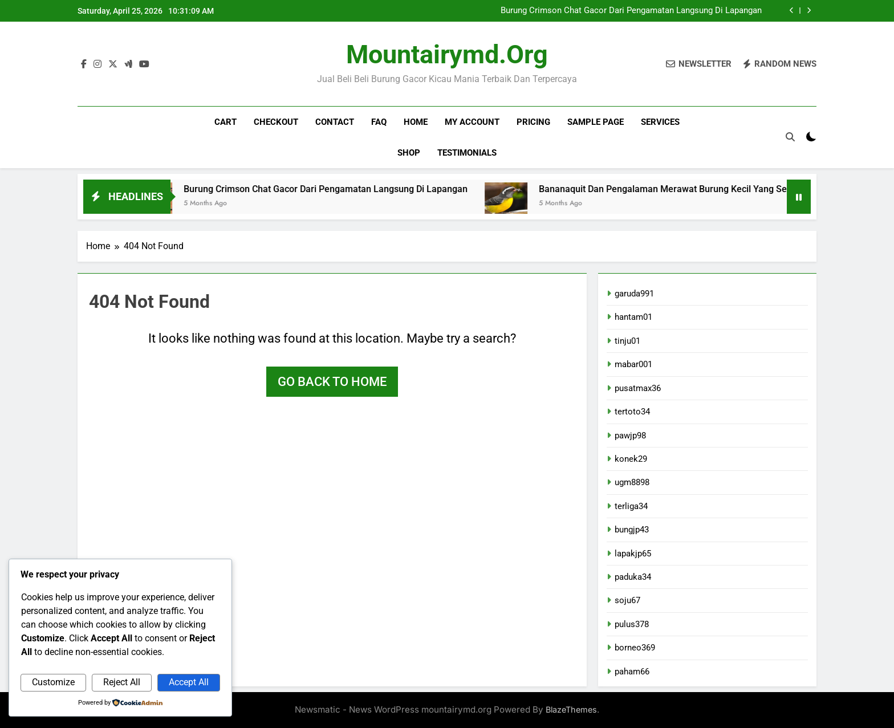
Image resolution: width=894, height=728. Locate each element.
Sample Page (595, 122)
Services (660, 122)
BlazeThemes (571, 709)
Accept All (189, 682)
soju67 (627, 600)
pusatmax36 (638, 388)
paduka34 (633, 577)
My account (472, 122)
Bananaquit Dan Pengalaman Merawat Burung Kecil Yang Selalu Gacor (696, 189)
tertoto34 (632, 411)
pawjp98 (630, 435)
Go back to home (332, 382)
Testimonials (467, 153)
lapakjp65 (633, 553)
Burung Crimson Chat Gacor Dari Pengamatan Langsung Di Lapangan (631, 10)
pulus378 (632, 624)
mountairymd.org (447, 54)
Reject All (121, 682)
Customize (53, 682)
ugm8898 (632, 482)
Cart (225, 122)
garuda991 (634, 293)
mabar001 (633, 364)
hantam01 (633, 317)
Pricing (533, 122)
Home (416, 122)
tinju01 (627, 341)
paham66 (632, 671)
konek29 (631, 459)
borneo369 (635, 647)
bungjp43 (632, 529)
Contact (334, 122)
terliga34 (631, 506)
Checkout (276, 122)
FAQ (379, 122)
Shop (408, 153)
